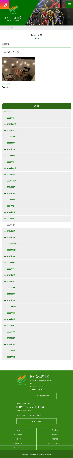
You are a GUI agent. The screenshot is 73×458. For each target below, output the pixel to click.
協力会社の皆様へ (43, 394)
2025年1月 (11, 162)
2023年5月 (11, 281)
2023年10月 (12, 250)
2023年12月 (12, 237)
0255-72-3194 (30, 406)
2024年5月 (11, 212)
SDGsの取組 (18, 433)
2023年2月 (11, 294)
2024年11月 (12, 175)
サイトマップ (18, 446)
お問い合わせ (36, 420)
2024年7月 (11, 200)
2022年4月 (11, 338)
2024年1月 (11, 231)
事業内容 (55, 433)
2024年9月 (11, 187)
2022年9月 (11, 319)
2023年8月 (11, 263)
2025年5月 (11, 149)
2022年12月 (12, 307)
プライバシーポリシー (54, 442)
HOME (5, 27)
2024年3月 (11, 219)
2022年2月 (11, 344)
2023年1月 (11, 300)
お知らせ (18, 437)
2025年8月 (11, 137)
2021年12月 (12, 357)
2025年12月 (12, 124)
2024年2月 (11, 225)
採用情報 (55, 437)
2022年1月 (11, 351)
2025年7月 (11, 143)
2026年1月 (11, 118)
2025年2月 (11, 156)
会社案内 (55, 429)
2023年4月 (11, 288)
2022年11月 (12, 313)
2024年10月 (12, 181)
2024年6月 (11, 206)
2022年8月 (11, 326)
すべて (9, 112)
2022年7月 (11, 332)
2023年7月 (11, 269)
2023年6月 (11, 275)
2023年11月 (12, 244)
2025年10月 (12, 130)
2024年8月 (11, 193)
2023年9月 (11, 256)
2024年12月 (12, 168)
